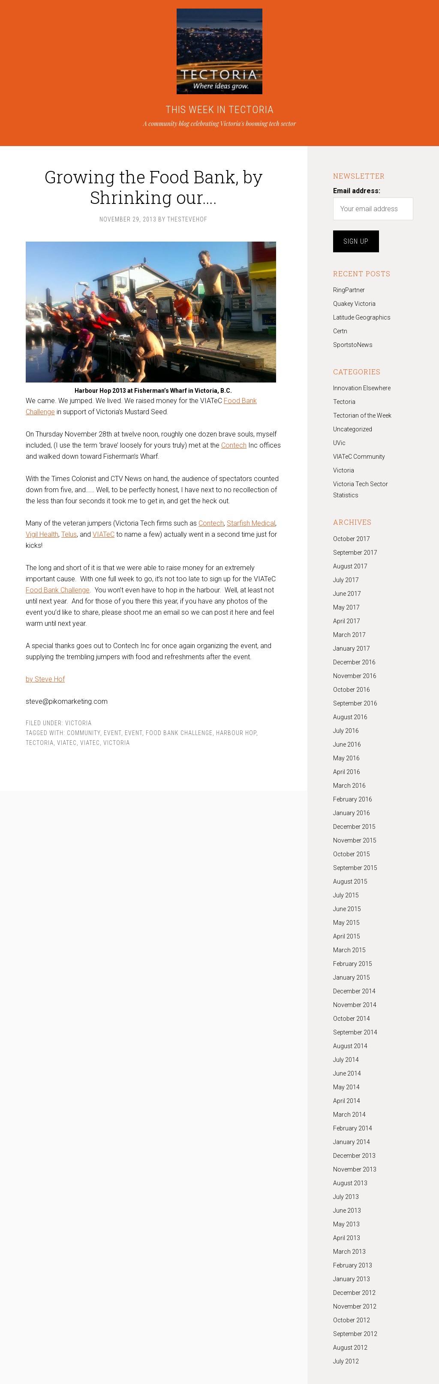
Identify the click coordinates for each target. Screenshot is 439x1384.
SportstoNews (353, 344)
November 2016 (354, 676)
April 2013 (346, 1238)
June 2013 (347, 1210)
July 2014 (346, 1059)
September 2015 (355, 867)
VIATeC (103, 534)
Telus (69, 534)
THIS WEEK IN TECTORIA (219, 110)
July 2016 (346, 730)
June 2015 (347, 909)
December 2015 (354, 826)
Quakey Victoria (354, 303)
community (83, 732)
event (133, 732)
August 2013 (350, 1183)
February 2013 (352, 1265)
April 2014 (346, 1100)
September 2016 (355, 703)
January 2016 (351, 813)
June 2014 (347, 1073)
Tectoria (344, 401)
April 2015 (346, 936)
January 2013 (351, 1279)
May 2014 (346, 1087)
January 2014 (351, 1142)
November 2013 (354, 1169)
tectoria (40, 742)
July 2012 (346, 1361)
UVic (339, 442)
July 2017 (346, 580)
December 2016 (354, 662)
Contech (234, 445)
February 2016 (352, 799)
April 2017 (346, 621)
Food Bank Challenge (58, 590)
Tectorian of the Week (362, 415)
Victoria (78, 723)
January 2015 (351, 977)
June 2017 (347, 593)
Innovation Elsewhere (362, 388)
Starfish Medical (251, 523)
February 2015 (352, 963)
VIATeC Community (359, 456)
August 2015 (350, 881)
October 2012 (351, 1320)
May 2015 (346, 922)
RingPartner (349, 290)
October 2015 (351, 854)
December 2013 (354, 1155)
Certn (340, 331)
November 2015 (354, 840)
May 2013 (346, 1224)
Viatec (67, 742)
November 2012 (354, 1306)
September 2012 (355, 1333)
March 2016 (349, 785)
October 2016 (351, 689)
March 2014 (349, 1114)
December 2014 (354, 991)
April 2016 (346, 771)
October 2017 (351, 538)
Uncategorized (352, 429)
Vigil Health (42, 534)
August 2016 (350, 717)
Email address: (356, 191)
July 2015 (346, 895)
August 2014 (350, 1046)
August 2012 (350, 1347)
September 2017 (355, 552)
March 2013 (349, 1251)
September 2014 (355, 1032)
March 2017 (349, 634)
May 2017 (346, 607)
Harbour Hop (236, 732)
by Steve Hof (45, 679)
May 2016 (346, 758)
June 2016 (347, 744)
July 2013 (346, 1196)
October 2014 (351, 1018)
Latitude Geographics (362, 317)
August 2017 (350, 566)
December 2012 (354, 1292)
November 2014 (354, 1004)
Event (112, 732)
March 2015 (349, 950)
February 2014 (352, 1128)
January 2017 (351, 648)
